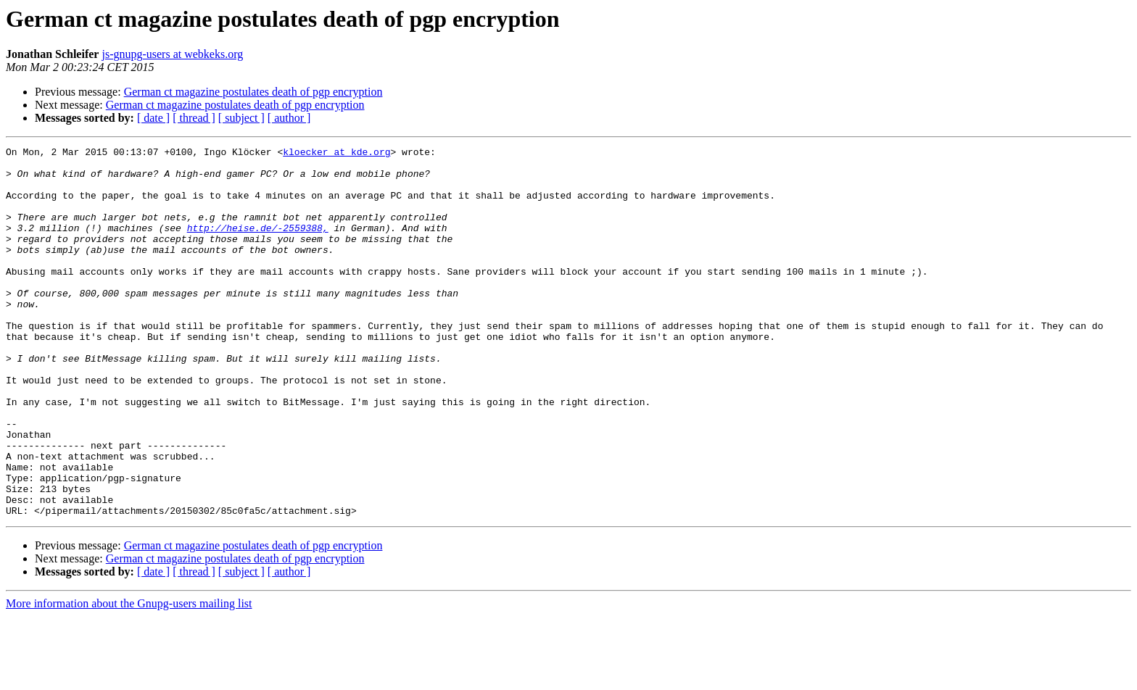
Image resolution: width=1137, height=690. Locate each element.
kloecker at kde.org (336, 153)
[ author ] (289, 118)
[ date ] (153, 118)
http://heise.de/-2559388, (257, 245)
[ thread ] (194, 118)
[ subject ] (241, 118)
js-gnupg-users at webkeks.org (172, 54)
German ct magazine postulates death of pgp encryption (253, 92)
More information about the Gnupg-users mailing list (129, 677)
